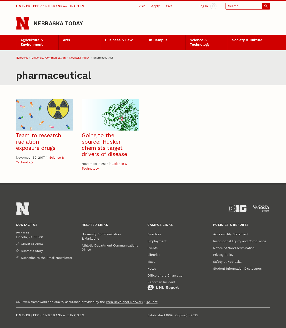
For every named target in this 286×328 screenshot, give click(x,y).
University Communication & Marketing (101, 236)
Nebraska (22, 57)
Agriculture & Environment (31, 42)
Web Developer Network (124, 302)
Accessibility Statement (230, 234)
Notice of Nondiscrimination (234, 248)
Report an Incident (163, 285)
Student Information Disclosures (237, 268)
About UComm (32, 244)
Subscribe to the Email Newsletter (46, 258)
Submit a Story (32, 251)
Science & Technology (200, 42)
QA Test (151, 302)
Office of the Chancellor (165, 275)
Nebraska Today (58, 23)
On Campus (157, 40)
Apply (155, 6)
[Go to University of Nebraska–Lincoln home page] (22, 23)
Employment (156, 241)
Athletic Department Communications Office (110, 248)
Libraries (153, 255)
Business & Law (119, 40)
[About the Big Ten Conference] (237, 208)
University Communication (48, 57)
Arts (66, 40)
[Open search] (248, 6)
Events (152, 248)
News (151, 268)
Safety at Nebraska (227, 261)
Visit (142, 6)
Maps (151, 261)
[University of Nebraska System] (261, 208)
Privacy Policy (223, 255)
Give (169, 6)
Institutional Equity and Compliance (239, 241)
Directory (154, 234)
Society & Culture (247, 40)
